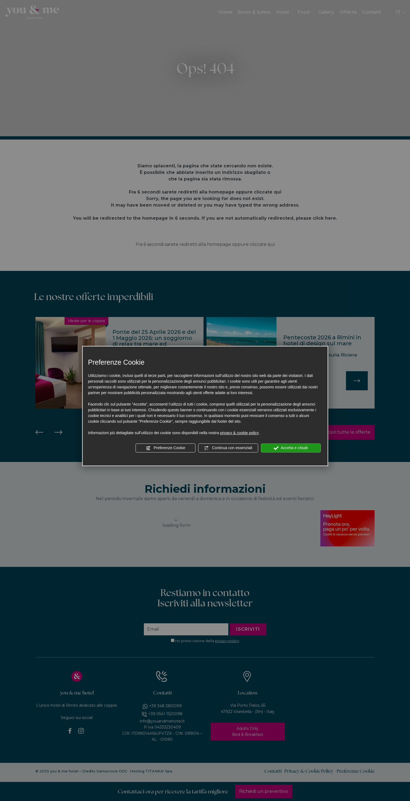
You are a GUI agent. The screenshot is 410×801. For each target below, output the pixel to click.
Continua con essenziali (228, 448)
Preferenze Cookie (165, 448)
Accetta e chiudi (291, 448)
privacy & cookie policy (239, 433)
